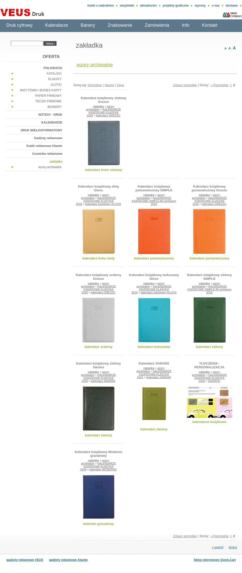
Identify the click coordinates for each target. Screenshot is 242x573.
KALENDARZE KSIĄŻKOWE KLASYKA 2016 (104, 112)
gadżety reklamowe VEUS (24, 560)
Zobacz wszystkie (185, 85)
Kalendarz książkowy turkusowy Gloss (154, 277)
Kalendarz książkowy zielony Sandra (98, 365)
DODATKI (214, 380)
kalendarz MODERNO (103, 469)
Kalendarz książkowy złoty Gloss (98, 188)
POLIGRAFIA (53, 68)
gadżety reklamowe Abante (68, 560)
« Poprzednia (220, 85)
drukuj (233, 547)
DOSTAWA (232, 5)
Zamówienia (157, 25)
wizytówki (127, 5)
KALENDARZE (51, 122)
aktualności (148, 5)
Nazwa (109, 85)
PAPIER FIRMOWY (48, 96)
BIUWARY (55, 107)
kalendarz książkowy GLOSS (103, 203)
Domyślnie (95, 85)
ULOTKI (56, 84)
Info (185, 25)
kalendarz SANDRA (103, 380)
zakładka (56, 161)
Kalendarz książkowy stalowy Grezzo (103, 100)
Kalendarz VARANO (154, 363)
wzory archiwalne (50, 167)
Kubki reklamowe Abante (44, 146)
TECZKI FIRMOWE (48, 101)
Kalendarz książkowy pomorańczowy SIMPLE (153, 188)
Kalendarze (56, 25)
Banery (88, 25)
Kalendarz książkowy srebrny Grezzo (98, 277)
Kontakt (209, 25)
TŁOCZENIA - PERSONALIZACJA (209, 365)
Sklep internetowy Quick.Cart (215, 560)
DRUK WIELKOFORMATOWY (41, 130)
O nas (216, 5)
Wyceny (200, 5)
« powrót (217, 547)
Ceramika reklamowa (47, 154)
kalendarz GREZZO (108, 115)
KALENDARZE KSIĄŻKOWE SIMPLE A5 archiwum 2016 (154, 200)
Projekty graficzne (176, 5)
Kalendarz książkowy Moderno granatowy (98, 454)
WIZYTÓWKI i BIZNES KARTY (41, 90)
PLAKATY (55, 79)
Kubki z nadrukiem (100, 5)
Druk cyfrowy (19, 25)
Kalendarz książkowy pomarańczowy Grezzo (209, 188)
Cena (120, 85)
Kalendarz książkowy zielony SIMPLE (209, 277)
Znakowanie (120, 25)
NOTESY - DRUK (50, 114)
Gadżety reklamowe (48, 138)
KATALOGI (54, 73)
